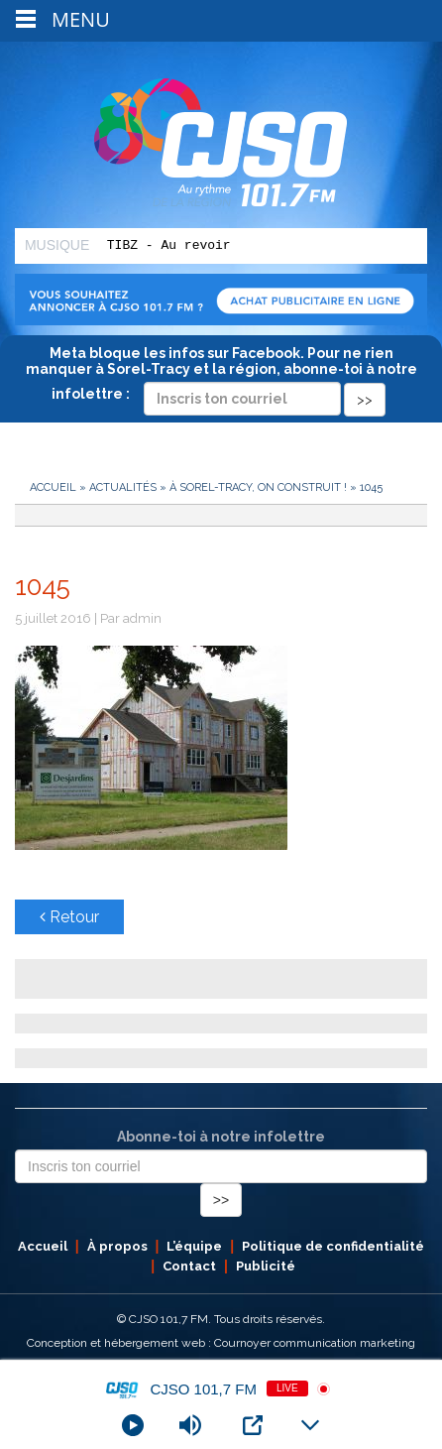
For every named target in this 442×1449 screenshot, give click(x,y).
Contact (189, 1266)
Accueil (53, 487)
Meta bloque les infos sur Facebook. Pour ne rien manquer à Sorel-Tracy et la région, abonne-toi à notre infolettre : (221, 376)
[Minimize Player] (310, 1425)
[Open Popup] (253, 1425)
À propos (117, 1246)
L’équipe (194, 1246)
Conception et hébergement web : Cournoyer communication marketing (221, 1343)
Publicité (265, 1266)
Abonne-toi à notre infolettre (221, 1137)
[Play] (133, 1425)
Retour (69, 916)
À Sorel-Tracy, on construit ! (258, 487)
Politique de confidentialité (333, 1246)
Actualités (123, 487)
